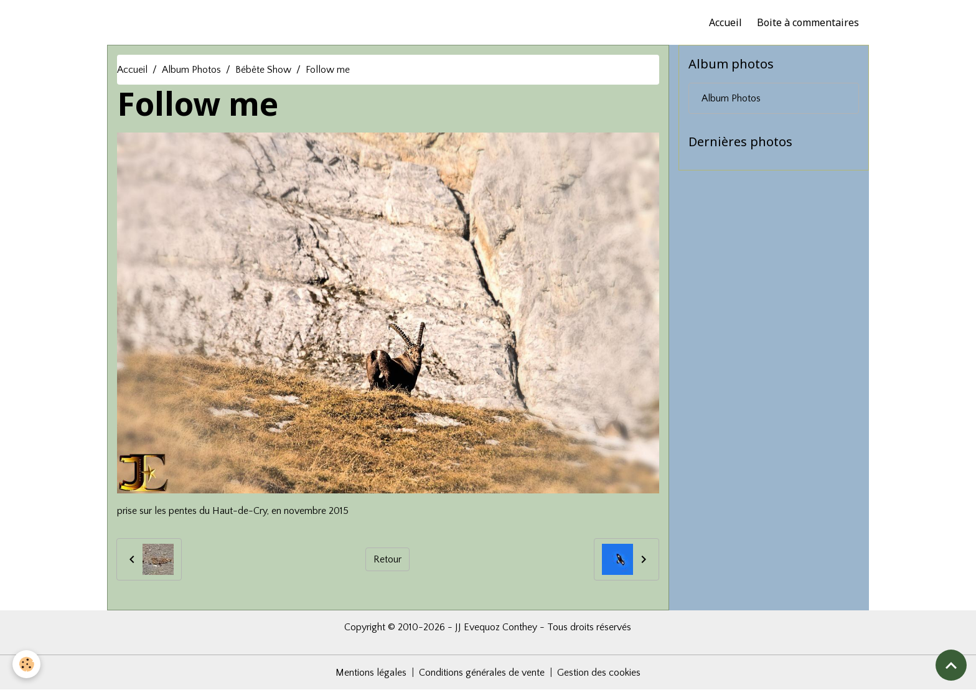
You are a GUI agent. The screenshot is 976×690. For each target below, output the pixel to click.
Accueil (725, 22)
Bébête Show (263, 69)
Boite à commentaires (808, 22)
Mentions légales (371, 672)
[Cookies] (26, 664)
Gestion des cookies (598, 672)
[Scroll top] (951, 665)
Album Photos (191, 69)
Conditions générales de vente (482, 672)
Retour (387, 559)
